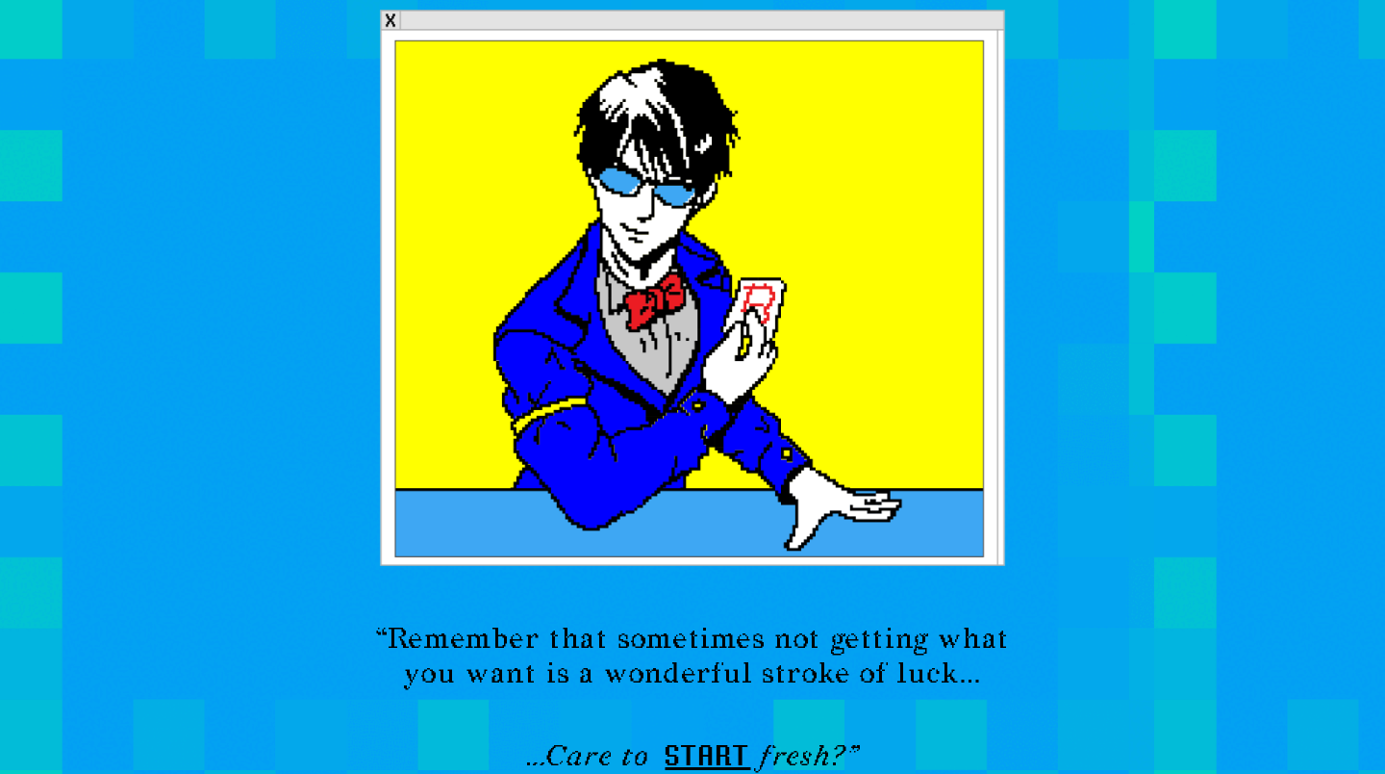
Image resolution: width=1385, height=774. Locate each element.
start (708, 754)
